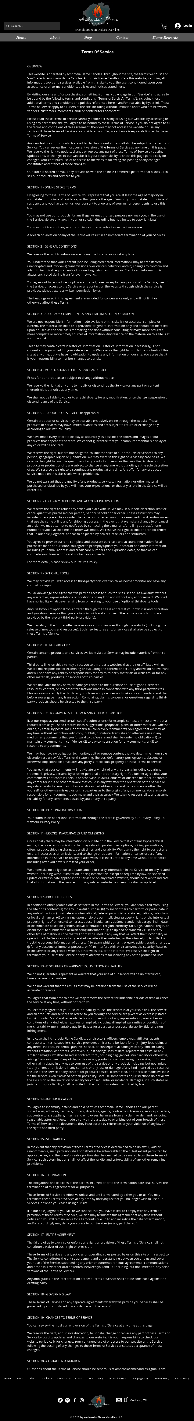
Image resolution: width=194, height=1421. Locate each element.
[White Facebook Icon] (74, 1400)
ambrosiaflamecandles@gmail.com (140, 1369)
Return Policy (182, 1378)
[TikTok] (60, 1400)
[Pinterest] (67, 1400)
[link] (164, 26)
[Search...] (31, 26)
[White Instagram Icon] (81, 1400)
